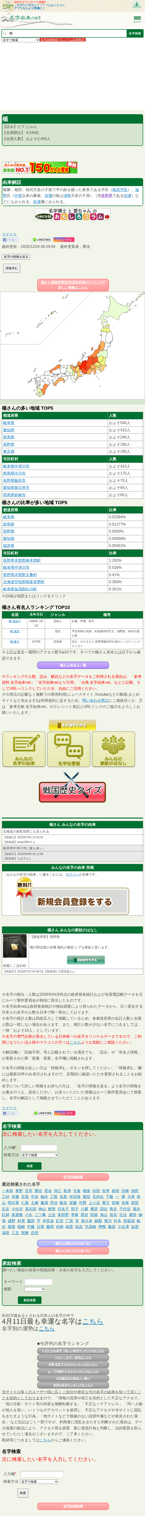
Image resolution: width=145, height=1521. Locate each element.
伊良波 (48, 1221)
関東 (25, 1233)
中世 (18, 196)
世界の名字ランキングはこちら (73, 1385)
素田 (133, 1215)
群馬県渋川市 (14, 473)
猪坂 (86, 1191)
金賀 (135, 1227)
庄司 (29, 1191)
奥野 (19, 1191)
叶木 (117, 1221)
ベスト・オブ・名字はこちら (73, 1357)
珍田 (96, 1191)
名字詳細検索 (73, 1177)
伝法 (123, 1215)
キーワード (13, 1282)
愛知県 (8, 430)
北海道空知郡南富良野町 (24, 582)
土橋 (34, 1203)
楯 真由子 (15, 621)
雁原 (94, 1209)
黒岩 (84, 1215)
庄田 (34, 1233)
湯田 (5, 1233)
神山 (42, 1209)
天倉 (77, 1191)
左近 (5, 1209)
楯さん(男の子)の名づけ (73, 1243)
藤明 (50, 1227)
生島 (63, 1197)
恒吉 (79, 1227)
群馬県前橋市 (14, 495)
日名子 (63, 1209)
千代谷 (125, 1209)
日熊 (40, 1227)
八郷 (84, 1209)
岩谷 (113, 1215)
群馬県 (8, 437)
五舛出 (98, 1197)
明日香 (13, 1203)
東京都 (8, 451)
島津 (67, 1191)
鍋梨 (98, 1221)
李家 (75, 1215)
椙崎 (21, 1227)
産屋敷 (17, 1215)
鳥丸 (113, 1209)
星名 (48, 1191)
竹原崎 (90, 1227)
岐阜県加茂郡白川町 (20, 589)
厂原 (69, 1221)
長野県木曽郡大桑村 (20, 575)
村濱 (21, 1221)
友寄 (106, 1191)
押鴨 (102, 1227)
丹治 (54, 1203)
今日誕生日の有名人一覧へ (73, 1378)
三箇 (54, 1197)
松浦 (37, 202)
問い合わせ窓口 (95, 700)
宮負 (25, 1197)
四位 (104, 1209)
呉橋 (125, 1191)
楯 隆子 (14, 641)
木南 (125, 1203)
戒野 (11, 1221)
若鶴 (115, 1203)
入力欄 (9, 1148)
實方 (106, 1203)
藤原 (112, 1227)
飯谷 (63, 1203)
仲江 (57, 1191)
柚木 (44, 1197)
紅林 (5, 1215)
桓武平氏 (120, 190)
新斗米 (86, 1221)
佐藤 (15, 1197)
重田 (31, 1221)
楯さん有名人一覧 (73, 665)
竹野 (83, 1203)
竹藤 (31, 1227)
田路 (94, 1215)
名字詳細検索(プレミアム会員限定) (63, 39)
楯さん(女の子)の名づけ (73, 1251)
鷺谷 (38, 1191)
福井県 (8, 546)
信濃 (48, 196)
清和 (67, 196)
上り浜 (94, 1203)
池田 (135, 1191)
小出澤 (123, 1227)
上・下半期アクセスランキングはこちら (73, 1371)
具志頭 (30, 1209)
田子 (75, 1209)
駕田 (135, 1203)
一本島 (7, 1191)
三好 (5, 1197)
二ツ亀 (40, 1215)
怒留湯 (129, 1221)
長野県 (106, 196)
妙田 (115, 1191)
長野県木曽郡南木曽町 (22, 560)
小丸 (29, 1215)
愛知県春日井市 (16, 488)
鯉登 (52, 1209)
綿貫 (69, 1227)
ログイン (72, 874)
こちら (75, 1042)
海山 (104, 1215)
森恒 (86, 1197)
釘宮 (59, 1221)
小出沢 (17, 1209)
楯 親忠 (14, 631)
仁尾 (25, 1203)
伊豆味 (75, 1197)
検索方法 (11, 1155)
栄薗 (73, 1203)
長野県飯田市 (14, 481)
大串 (131, 1197)
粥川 (108, 1221)
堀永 (136, 1209)
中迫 (34, 1197)
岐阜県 (8, 423)
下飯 (109, 1197)
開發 (11, 1227)
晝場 (44, 1203)
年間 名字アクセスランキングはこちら (73, 1364)
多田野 (63, 1215)
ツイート (9, 234)
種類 (7, 1289)
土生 (52, 1215)
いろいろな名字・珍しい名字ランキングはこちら (73, 1351)
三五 (15, 1233)
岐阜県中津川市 (16, 466)
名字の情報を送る (16, 256)
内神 (59, 1227)
